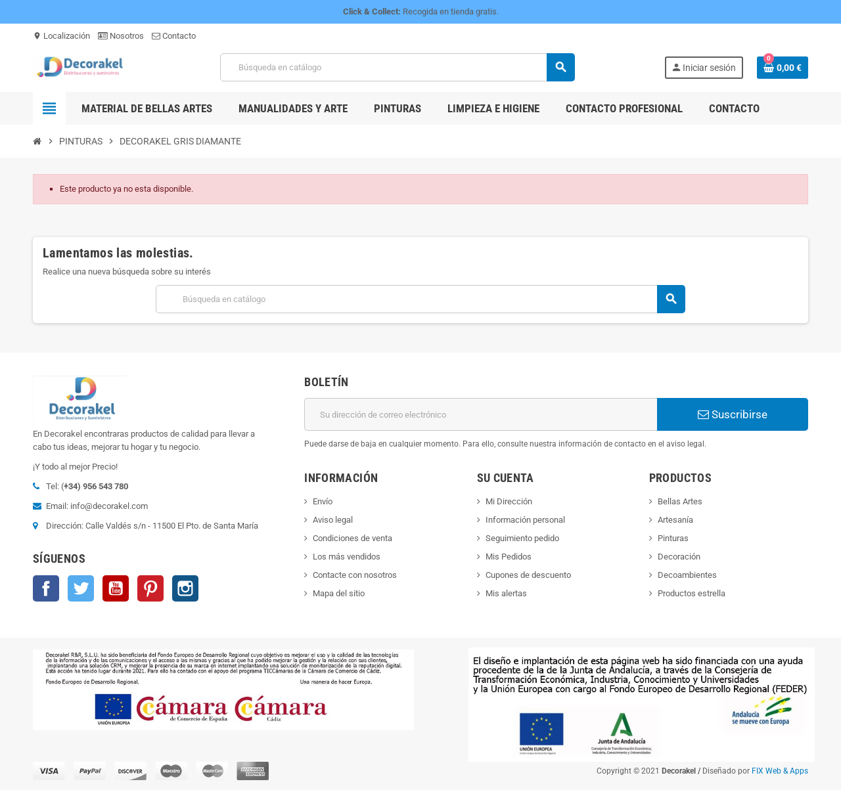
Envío (322, 501)
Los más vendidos (346, 556)
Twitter (81, 588)
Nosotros (121, 36)
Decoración (679, 556)
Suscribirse (732, 414)
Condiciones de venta (352, 538)
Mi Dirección (509, 501)
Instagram (185, 588)
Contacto (174, 36)
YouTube (115, 588)
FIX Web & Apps (780, 771)
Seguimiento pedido (522, 538)
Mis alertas (506, 593)
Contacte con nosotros (355, 575)
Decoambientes (687, 575)
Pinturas (673, 538)
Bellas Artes (680, 501)
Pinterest (150, 588)
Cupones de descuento (528, 575)
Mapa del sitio (339, 593)
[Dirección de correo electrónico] (480, 414)
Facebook (46, 588)
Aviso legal (333, 520)
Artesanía (675, 520)
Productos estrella (691, 593)
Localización (61, 36)
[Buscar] (397, 67)
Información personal (525, 520)
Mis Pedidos (509, 556)
